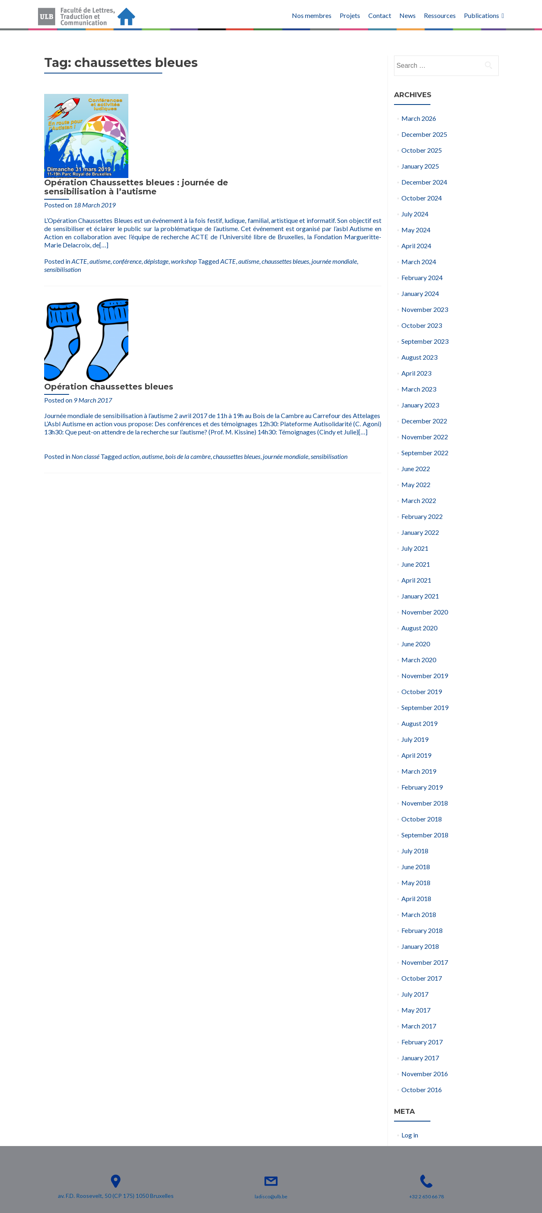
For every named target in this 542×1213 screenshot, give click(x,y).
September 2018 (424, 835)
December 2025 (424, 134)
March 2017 (418, 1026)
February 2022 (422, 516)
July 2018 (414, 851)
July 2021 (414, 548)
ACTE (79, 181)
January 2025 (420, 166)
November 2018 (424, 803)
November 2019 (424, 675)
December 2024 (424, 182)
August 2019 (419, 723)
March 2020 (418, 659)
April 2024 (416, 245)
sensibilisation (62, 189)
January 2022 (420, 532)
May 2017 (415, 1010)
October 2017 (421, 978)
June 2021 (415, 564)
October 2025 (421, 150)
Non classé (175, 296)
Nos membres (311, 15)
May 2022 (415, 484)
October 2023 (421, 325)
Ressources (440, 15)
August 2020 (419, 628)
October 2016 (421, 1089)
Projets (350, 15)
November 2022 (424, 437)
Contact (379, 15)
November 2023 (424, 309)
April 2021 (416, 580)
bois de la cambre (277, 296)
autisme (100, 181)
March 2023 (418, 389)
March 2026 (418, 118)
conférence (127, 181)
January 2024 (420, 293)
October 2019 (421, 691)
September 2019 (424, 707)
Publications (481, 15)
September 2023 (424, 341)
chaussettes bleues (285, 181)
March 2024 (418, 261)
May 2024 (415, 230)
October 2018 (421, 819)
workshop (184, 181)
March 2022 (418, 500)
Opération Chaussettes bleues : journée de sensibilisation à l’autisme (226, 102)
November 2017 (424, 962)
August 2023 (419, 357)
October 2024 (421, 198)
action (221, 296)
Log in (409, 1135)
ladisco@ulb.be (271, 1196)
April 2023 (416, 373)
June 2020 (415, 644)
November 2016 (424, 1073)
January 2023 (420, 405)
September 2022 (424, 452)
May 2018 (415, 882)
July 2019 (414, 739)
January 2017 (420, 1058)
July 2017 (414, 994)
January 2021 (420, 596)
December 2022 (424, 421)
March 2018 (418, 914)
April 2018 (416, 898)
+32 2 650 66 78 (426, 1196)
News (407, 15)
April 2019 (416, 755)
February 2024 (422, 277)
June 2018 (415, 866)
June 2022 (415, 468)
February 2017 (422, 1042)
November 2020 (424, 612)
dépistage (156, 181)
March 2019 (418, 771)
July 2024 (414, 214)
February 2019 (422, 787)
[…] (260, 169)
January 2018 (420, 946)
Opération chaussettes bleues (198, 223)
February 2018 (422, 930)
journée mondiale (334, 181)
